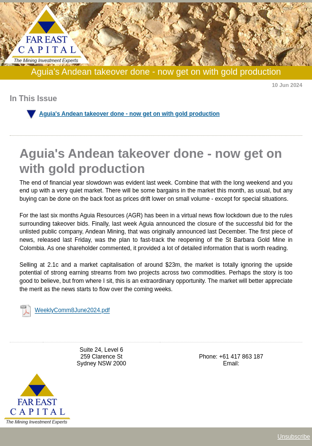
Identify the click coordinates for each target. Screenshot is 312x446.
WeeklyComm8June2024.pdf (72, 310)
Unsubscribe (293, 436)
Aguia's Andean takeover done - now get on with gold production (129, 113)
